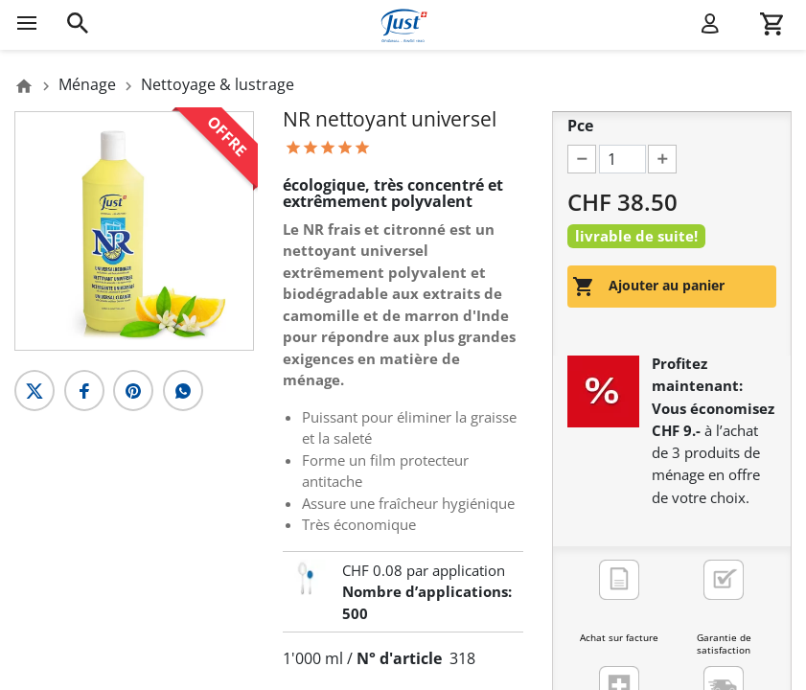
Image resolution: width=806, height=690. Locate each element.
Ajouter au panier (648, 286)
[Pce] (622, 159)
